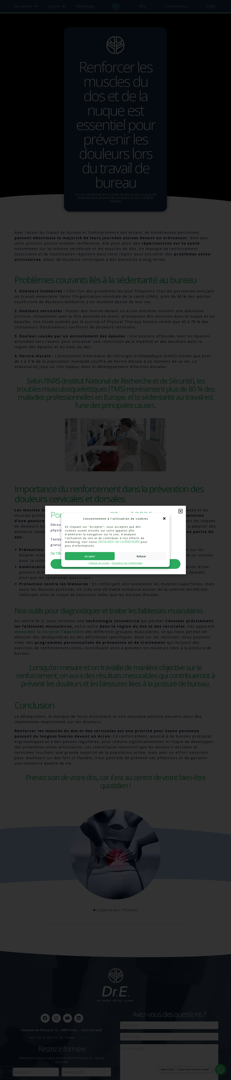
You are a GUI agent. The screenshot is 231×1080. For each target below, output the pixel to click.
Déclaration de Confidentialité (127, 563)
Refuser (141, 556)
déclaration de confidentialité (119, 541)
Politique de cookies (99, 563)
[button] (164, 518)
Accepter (89, 556)
